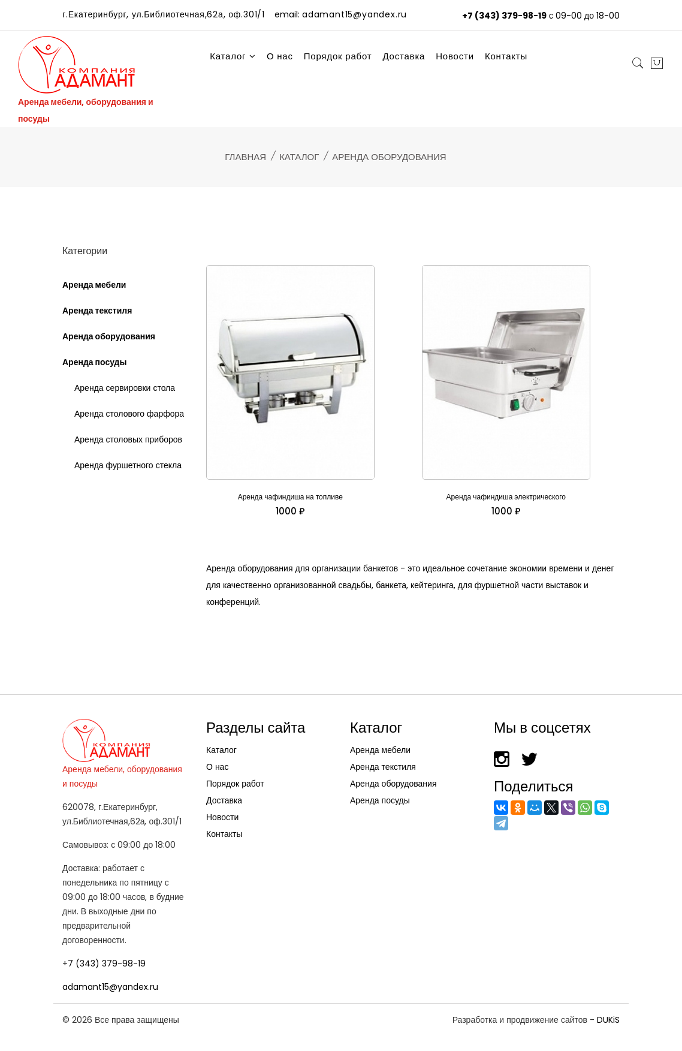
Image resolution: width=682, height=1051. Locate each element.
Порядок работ (338, 56)
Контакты (506, 56)
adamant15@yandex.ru (110, 987)
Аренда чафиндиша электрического (506, 497)
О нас (280, 56)
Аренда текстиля (97, 311)
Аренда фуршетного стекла (128, 465)
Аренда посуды (94, 362)
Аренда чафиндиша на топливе (290, 497)
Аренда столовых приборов (128, 439)
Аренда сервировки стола (124, 388)
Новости (455, 56)
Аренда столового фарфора (129, 414)
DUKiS (608, 1020)
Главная (245, 156)
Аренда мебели (94, 285)
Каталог (233, 56)
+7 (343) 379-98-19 (504, 16)
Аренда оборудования (108, 336)
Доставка (403, 56)
